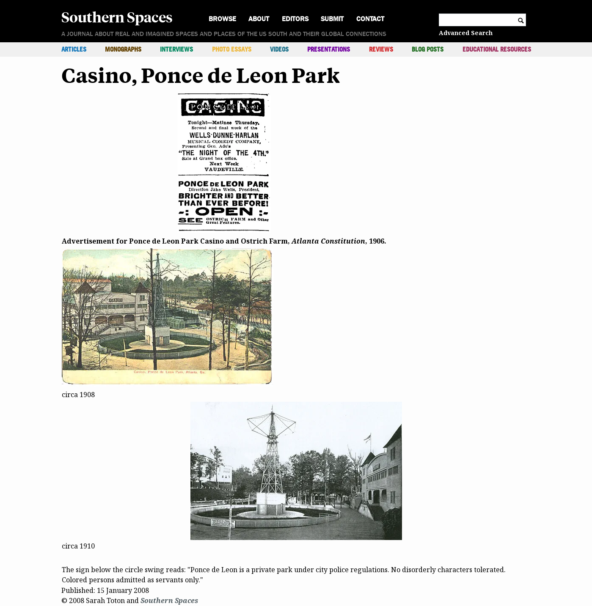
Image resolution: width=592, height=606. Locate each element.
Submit (332, 19)
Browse (222, 19)
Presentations (328, 49)
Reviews (381, 49)
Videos (279, 49)
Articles (73, 49)
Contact (370, 19)
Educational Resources (497, 49)
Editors (295, 19)
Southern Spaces (117, 16)
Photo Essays (231, 49)
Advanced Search (466, 33)
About (258, 19)
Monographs (123, 49)
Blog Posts (427, 49)
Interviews (176, 49)
